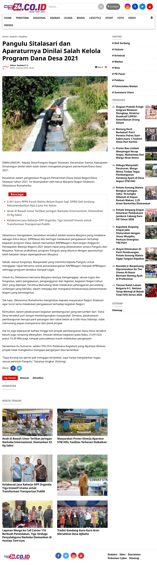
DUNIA (68, 18)
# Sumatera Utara (123, 92)
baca (99, 67)
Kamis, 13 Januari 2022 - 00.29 (22, 68)
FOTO (120, 18)
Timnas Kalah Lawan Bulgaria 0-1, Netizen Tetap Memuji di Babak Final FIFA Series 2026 (130, 289)
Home (5, 36)
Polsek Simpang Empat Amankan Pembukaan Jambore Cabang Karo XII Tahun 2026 (130, 214)
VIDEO (132, 18)
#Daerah (24, 377)
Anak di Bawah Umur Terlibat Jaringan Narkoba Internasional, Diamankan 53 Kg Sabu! (27, 442)
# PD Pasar (118, 74)
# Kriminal (118, 55)
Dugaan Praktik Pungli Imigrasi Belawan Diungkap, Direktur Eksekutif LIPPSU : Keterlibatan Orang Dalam (129, 114)
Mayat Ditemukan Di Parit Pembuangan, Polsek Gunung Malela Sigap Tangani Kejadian (130, 253)
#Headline (38, 377)
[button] (151, 16)
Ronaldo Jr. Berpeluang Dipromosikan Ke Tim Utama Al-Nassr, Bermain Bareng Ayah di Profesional (130, 272)
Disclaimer (134, 554)
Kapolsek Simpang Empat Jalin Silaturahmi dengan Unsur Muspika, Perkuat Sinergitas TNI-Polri (128, 234)
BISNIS (81, 18)
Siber (122, 554)
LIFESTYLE (95, 18)
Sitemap (117, 310)
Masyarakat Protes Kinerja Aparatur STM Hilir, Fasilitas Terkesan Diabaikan (82, 440)
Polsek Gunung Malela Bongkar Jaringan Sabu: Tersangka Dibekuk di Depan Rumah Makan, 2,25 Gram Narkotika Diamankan (133, 195)
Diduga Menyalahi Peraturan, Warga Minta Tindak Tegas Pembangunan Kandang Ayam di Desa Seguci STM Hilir (130, 173)
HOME (7, 18)
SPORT (109, 18)
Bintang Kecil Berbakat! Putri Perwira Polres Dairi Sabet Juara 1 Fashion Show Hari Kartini (129, 135)
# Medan (117, 61)
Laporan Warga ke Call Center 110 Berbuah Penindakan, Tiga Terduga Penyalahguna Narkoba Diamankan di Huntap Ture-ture (27, 535)
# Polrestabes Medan (125, 86)
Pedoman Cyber (117, 558)
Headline (23, 36)
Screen (113, 6)
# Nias (116, 67)
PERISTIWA (22, 18)
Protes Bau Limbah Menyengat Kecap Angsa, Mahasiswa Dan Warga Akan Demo (130, 153)
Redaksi (112, 554)
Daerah (13, 36)
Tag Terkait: (10, 377)
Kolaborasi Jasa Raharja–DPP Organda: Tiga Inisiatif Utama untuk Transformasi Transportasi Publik (27, 488)
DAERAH (55, 18)
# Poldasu (118, 80)
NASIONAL (39, 18)
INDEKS (8, 25)
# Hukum (117, 49)
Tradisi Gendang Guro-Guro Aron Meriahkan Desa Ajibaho (78, 532)
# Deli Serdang (121, 43)
